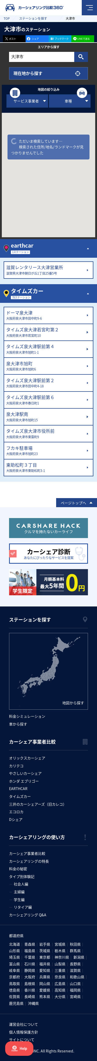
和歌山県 (77, 976)
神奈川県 (62, 957)
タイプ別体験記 (21, 876)
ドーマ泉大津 (45, 316)
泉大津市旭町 (45, 366)
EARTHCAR (18, 788)
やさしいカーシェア (25, 773)
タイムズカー (20, 796)
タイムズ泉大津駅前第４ (45, 349)
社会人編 (21, 884)
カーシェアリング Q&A (27, 914)
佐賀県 (14, 996)
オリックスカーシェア (27, 757)
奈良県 (60, 976)
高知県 (60, 990)
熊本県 (44, 996)
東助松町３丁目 (45, 468)
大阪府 (29, 976)
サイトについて (21, 1039)
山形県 (14, 950)
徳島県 (14, 990)
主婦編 (19, 891)
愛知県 (44, 970)
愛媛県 (44, 990)
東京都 (44, 957)
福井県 (44, 963)
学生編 (19, 899)
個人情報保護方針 (23, 1032)
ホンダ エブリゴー (24, 781)
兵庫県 (44, 976)
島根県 (29, 983)
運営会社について (23, 1024)
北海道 (14, 944)
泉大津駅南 (45, 417)
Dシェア (16, 819)
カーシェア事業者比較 (27, 853)
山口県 (75, 983)
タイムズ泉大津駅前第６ (45, 400)
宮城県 (60, 944)
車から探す (18, 724)
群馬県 (75, 950)
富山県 (14, 963)
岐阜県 (14, 970)
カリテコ (16, 765)
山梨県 (60, 963)
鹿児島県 (16, 1003)
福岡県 (75, 990)
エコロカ (16, 811)
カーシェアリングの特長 (29, 861)
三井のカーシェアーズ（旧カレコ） (37, 804)
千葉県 (29, 957)
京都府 (14, 976)
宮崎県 (75, 996)
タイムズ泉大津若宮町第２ (45, 332)
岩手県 (44, 944)
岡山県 (44, 983)
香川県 (29, 990)
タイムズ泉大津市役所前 (45, 434)
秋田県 (75, 944)
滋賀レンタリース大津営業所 (45, 270)
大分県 (60, 996)
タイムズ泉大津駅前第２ (45, 383)
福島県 (29, 950)
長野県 (75, 963)
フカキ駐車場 (45, 451)
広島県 (60, 983)
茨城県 (44, 950)
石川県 (29, 963)
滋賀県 (75, 970)
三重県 (60, 970)
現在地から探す (27, 73)
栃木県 (60, 950)
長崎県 (29, 996)
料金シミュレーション (27, 716)
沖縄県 (33, 1003)
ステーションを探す (33, 18)
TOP (7, 18)
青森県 (29, 944)
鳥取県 (14, 983)
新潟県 (78, 957)
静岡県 (29, 970)
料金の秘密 (18, 868)
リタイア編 (23, 907)
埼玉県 (14, 957)
